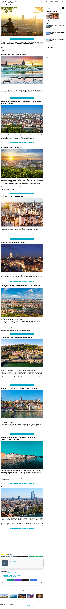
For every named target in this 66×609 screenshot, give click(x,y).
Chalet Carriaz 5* (22, 601)
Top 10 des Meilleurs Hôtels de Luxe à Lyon (9, 576)
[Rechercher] (63, 8)
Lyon (3, 3)
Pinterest (48, 606)
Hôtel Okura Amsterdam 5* (30, 601)
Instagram (38, 606)
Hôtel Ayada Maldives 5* (13, 601)
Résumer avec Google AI (34, 582)
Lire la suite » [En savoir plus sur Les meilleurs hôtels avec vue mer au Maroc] (51, 40)
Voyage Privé (29, 607)
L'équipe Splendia (12, 563)
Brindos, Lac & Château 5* (50, 20)
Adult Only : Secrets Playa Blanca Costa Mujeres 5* (39, 602)
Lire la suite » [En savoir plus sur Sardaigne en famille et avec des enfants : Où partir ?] (51, 27)
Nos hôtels (53, 606)
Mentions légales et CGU (30, 606)
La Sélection (41, 1)
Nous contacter (59, 606)
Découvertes (51, 1)
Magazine (46, 1)
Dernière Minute (57, 1)
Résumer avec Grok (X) (26, 582)
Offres (63, 1)
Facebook (43, 606)
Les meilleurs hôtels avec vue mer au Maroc (57, 39)
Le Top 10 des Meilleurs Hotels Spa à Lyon (9, 578)
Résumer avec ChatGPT (10, 582)
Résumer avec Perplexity (18, 582)
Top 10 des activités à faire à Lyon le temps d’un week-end (12, 577)
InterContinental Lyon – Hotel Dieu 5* (4, 601)
